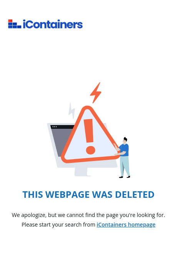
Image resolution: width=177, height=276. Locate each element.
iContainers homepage (126, 224)
